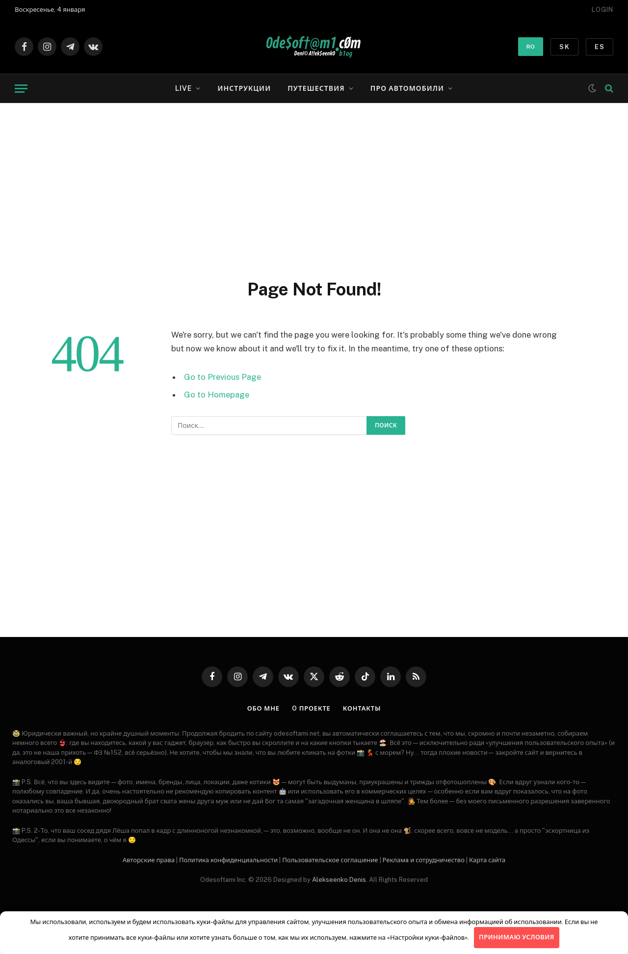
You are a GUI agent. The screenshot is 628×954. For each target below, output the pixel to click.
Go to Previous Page (222, 377)
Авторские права (149, 860)
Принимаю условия (516, 937)
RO (530, 46)
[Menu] (21, 89)
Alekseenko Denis (339, 879)
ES (599, 47)
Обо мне (263, 708)
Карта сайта (487, 860)
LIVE (183, 88)
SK (564, 47)
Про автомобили (407, 88)
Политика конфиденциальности (228, 860)
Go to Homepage (216, 394)
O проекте (311, 708)
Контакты (362, 708)
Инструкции (244, 88)
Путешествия (316, 88)
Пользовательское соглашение (330, 860)
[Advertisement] (314, 189)
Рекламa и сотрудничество (424, 860)
